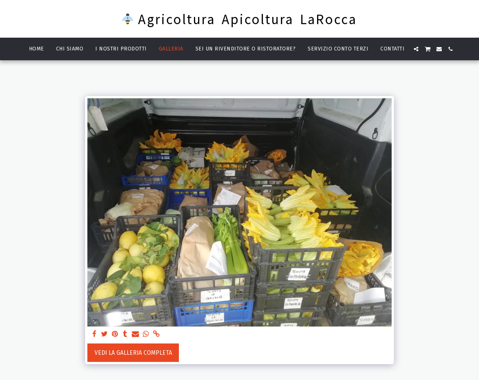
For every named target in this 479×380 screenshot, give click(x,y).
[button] (416, 49)
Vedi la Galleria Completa (133, 352)
